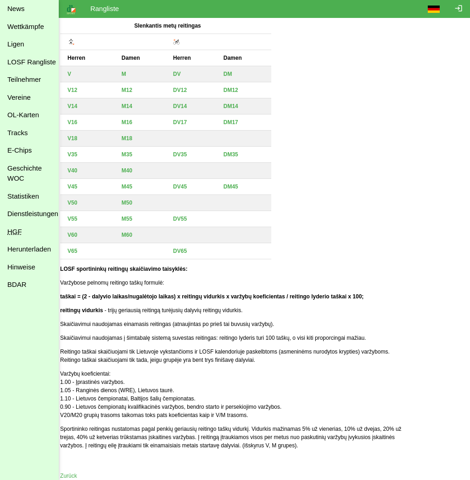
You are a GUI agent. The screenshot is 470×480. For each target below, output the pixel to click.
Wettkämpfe (25, 26)
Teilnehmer (24, 79)
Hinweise (21, 267)
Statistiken (23, 196)
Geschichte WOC (24, 173)
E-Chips (19, 150)
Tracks (17, 133)
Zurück (74, 476)
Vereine (19, 97)
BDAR (17, 284)
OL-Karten (23, 115)
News (16, 8)
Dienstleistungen (32, 213)
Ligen (15, 44)
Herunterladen (29, 249)
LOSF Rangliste (31, 62)
